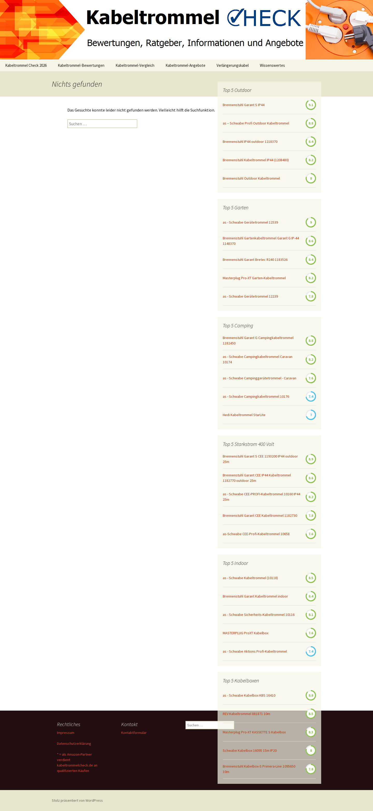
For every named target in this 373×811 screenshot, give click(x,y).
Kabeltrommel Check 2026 (26, 65)
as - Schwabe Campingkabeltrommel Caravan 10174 (257, 359)
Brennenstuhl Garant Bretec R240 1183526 (255, 259)
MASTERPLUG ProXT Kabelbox (245, 633)
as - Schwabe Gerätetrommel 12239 (250, 296)
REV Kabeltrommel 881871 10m (246, 713)
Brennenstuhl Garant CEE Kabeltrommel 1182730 (260, 515)
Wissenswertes (272, 65)
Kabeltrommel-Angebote (185, 65)
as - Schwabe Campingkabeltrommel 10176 (256, 396)
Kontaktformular (134, 732)
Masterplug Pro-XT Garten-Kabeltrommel (254, 278)
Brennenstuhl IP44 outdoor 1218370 (250, 141)
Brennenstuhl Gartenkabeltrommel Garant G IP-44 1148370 (261, 241)
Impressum (65, 732)
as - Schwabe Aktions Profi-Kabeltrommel (255, 651)
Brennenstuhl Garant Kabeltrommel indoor (255, 596)
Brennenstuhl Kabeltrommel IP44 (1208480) (256, 160)
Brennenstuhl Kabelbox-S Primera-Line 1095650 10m (259, 769)
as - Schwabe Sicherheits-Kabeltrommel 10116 (259, 614)
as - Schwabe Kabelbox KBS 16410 (249, 695)
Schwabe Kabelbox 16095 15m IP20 (250, 750)
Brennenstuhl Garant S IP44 (243, 104)
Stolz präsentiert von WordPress (77, 800)
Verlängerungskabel (233, 65)
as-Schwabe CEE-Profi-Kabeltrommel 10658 (256, 534)
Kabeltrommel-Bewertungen (81, 65)
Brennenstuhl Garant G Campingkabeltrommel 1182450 (258, 340)
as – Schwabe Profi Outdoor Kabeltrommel (256, 123)
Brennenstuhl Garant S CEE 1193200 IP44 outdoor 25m (260, 459)
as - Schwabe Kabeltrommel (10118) (250, 578)
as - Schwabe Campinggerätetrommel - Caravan (259, 378)
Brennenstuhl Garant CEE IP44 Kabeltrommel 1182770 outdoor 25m (257, 478)
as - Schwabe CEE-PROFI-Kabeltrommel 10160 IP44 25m (261, 497)
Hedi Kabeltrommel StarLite (244, 414)
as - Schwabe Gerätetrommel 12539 (250, 222)
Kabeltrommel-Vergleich (135, 65)
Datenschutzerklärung (74, 743)
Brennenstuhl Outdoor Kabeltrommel (251, 178)
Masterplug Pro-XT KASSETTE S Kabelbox (254, 732)
